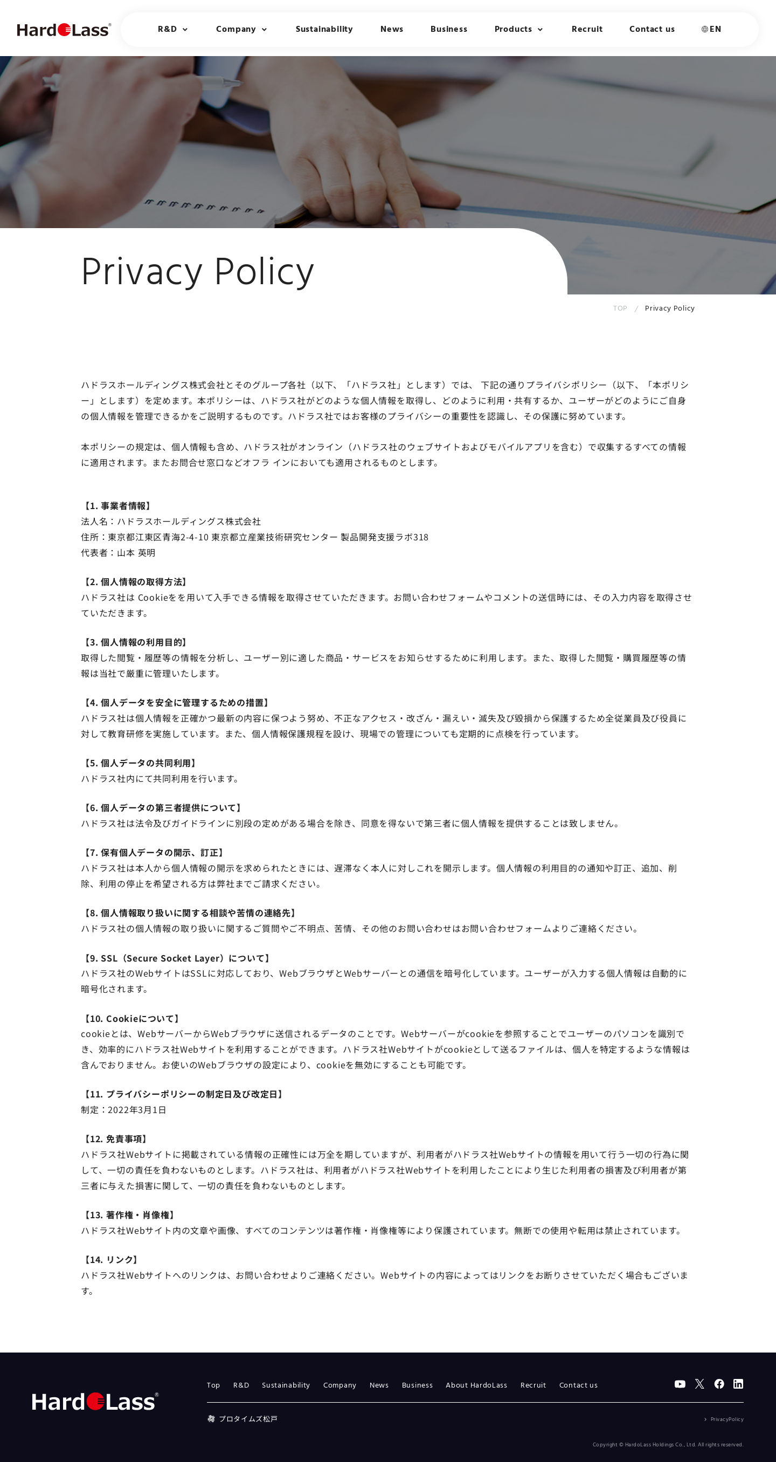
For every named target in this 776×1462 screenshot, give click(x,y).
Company (340, 1385)
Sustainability (325, 30)
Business (449, 30)
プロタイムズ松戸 (242, 1418)
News (392, 30)
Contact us (652, 30)
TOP (620, 308)
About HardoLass (477, 1385)
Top (213, 1385)
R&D (241, 1385)
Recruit (587, 30)
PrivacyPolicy (727, 1419)
